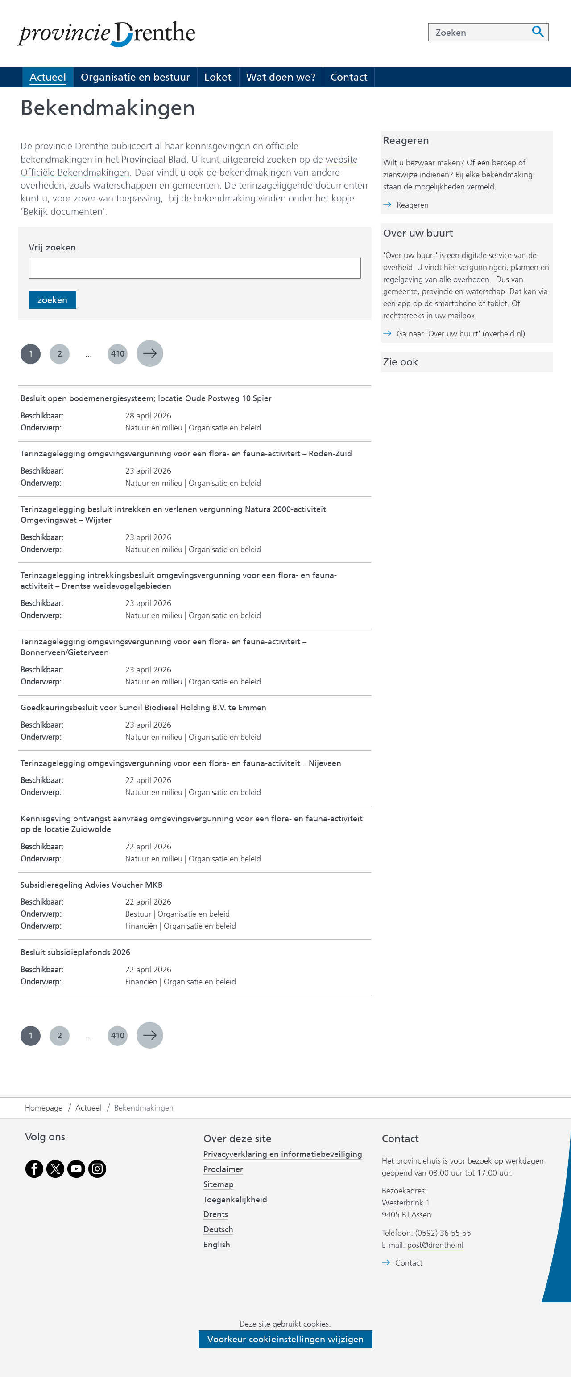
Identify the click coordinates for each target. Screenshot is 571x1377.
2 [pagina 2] (60, 354)
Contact (349, 77)
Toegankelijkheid (235, 1200)
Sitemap (218, 1184)
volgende (150, 353)
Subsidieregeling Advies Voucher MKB (92, 885)
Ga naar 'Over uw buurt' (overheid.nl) (461, 334)
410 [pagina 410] (117, 354)
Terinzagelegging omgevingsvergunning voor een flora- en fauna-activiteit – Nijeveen (181, 763)
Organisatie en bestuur (135, 77)
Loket (218, 77)
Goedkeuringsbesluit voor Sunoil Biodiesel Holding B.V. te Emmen (143, 708)
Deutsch (218, 1229)
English (216, 1245)
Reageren (413, 205)
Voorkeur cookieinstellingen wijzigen (285, 1339)
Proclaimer (223, 1169)
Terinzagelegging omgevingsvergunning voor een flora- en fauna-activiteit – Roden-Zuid (186, 454)
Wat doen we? (281, 77)
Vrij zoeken (52, 247)
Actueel (47, 77)
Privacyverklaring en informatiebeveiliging (282, 1154)
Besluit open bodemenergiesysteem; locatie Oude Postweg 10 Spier (146, 398)
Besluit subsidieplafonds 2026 (75, 952)
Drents (215, 1214)
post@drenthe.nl (435, 1245)
